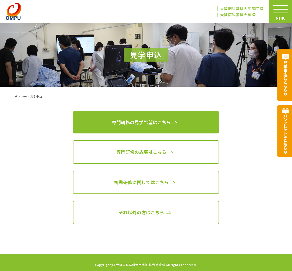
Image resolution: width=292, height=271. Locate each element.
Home (21, 96)
